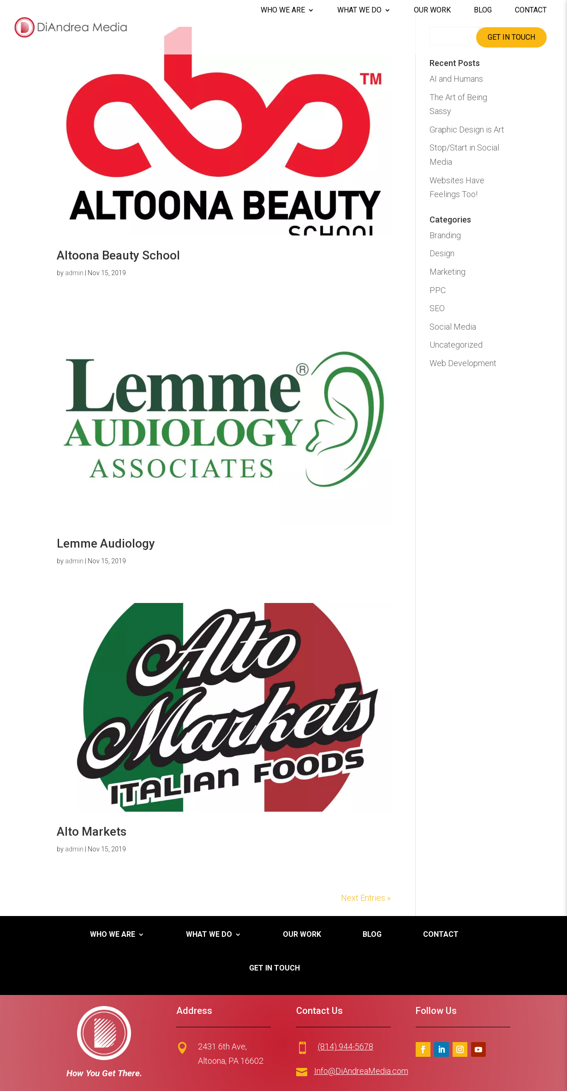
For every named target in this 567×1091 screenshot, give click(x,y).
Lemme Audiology (106, 543)
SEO (437, 308)
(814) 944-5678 (345, 1046)
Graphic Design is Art (467, 129)
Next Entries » (366, 898)
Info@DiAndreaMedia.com (361, 1071)
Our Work (432, 10)
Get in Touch (511, 37)
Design (442, 253)
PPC (438, 290)
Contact (531, 10)
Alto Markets (91, 831)
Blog (483, 10)
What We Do (359, 10)
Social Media (453, 327)
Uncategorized (456, 345)
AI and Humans (456, 79)
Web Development (463, 363)
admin (74, 273)
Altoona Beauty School (118, 255)
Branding (445, 235)
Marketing (448, 272)
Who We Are (283, 10)
